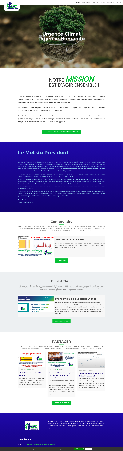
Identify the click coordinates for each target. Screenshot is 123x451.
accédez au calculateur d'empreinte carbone (61, 132)
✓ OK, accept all (79, 449)
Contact (109, 2)
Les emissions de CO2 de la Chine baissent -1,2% (91, 359)
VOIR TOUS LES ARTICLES (61, 394)
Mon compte (117, 2)
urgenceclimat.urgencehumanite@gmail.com (41, 435)
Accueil (78, 2)
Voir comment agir (61, 321)
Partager (102, 2)
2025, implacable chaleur (69, 239)
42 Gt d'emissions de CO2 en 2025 (30, 374)
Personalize (88, 449)
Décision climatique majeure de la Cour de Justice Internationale (61, 360)
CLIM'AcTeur (95, 2)
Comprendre (86, 2)
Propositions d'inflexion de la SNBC (75, 299)
